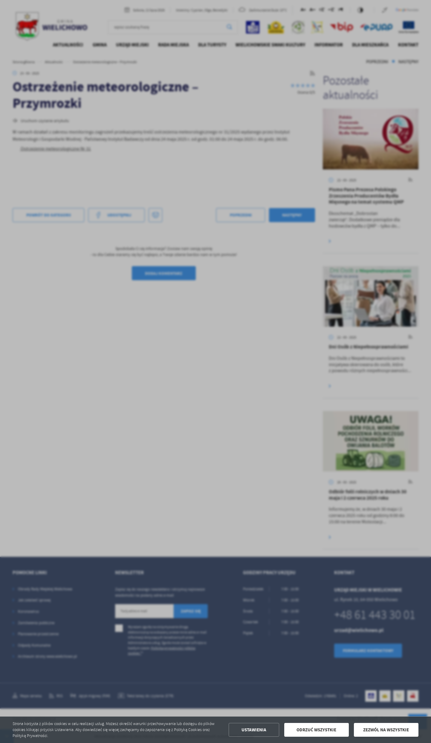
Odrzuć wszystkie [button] (316, 730)
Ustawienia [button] (254, 730)
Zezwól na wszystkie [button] (386, 730)
